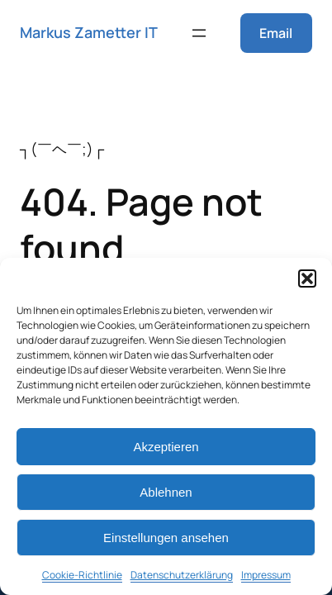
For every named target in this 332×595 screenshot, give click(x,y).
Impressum (266, 575)
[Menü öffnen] (199, 33)
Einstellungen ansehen (166, 538)
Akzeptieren (165, 447)
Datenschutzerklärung (181, 575)
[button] (307, 278)
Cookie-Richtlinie (82, 575)
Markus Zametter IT (89, 32)
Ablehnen (166, 492)
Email (275, 33)
